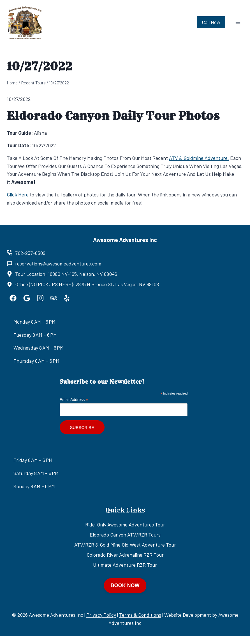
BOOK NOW (125, 585)
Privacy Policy (101, 615)
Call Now (211, 22)
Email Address (74, 399)
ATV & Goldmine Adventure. (199, 158)
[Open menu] (238, 22)
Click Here (18, 194)
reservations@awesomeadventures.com (58, 263)
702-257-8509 (30, 253)
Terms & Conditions (140, 615)
